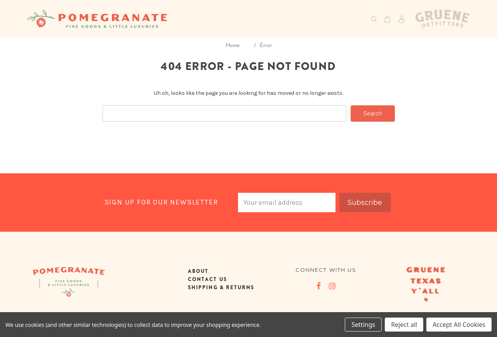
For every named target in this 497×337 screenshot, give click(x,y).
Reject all (404, 324)
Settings (363, 324)
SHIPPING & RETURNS (221, 287)
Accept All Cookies (459, 324)
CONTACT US (207, 279)
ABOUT (198, 271)
